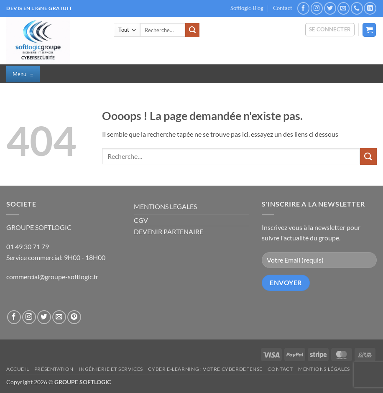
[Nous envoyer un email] (343, 8)
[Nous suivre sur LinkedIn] (370, 8)
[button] (330, 29)
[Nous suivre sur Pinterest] (74, 317)
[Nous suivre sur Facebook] (303, 8)
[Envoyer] (192, 30)
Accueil (17, 369)
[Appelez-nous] (357, 8)
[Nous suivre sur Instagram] (317, 8)
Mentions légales (324, 369)
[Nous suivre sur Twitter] (330, 8)
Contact (282, 8)
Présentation (54, 369)
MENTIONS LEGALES (165, 206)
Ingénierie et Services (111, 369)
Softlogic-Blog (246, 8)
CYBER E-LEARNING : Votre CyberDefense (205, 369)
